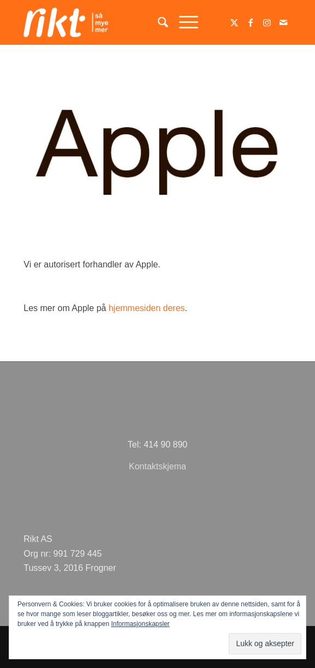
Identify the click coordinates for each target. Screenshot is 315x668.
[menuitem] (157, 22)
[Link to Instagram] (267, 22)
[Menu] (183, 22)
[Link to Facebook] (250, 22)
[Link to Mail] (283, 22)
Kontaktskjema (157, 466)
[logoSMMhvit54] (130, 22)
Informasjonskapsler (140, 624)
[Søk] (157, 22)
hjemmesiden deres (147, 308)
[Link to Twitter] (234, 22)
